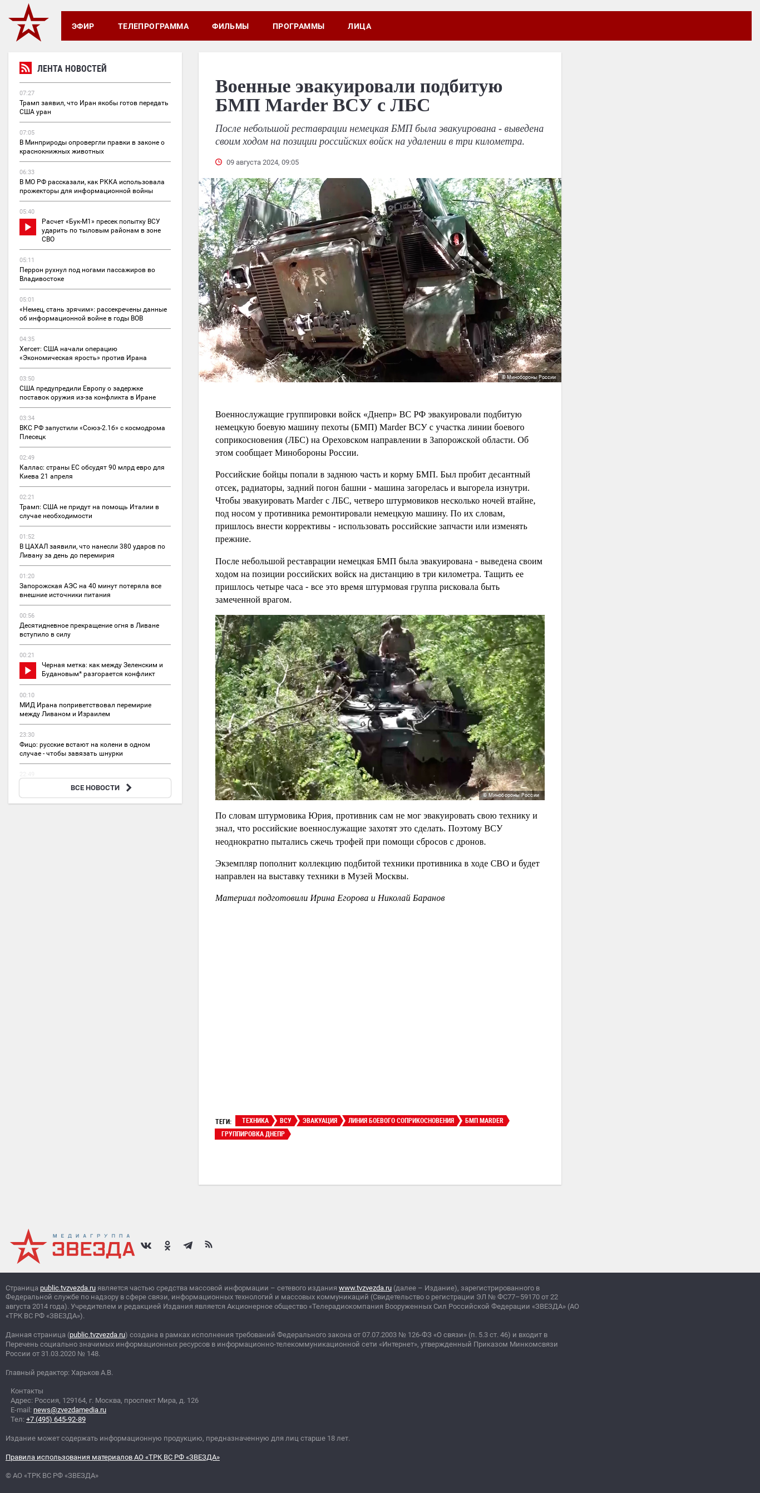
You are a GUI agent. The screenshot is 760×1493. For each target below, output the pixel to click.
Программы (299, 26)
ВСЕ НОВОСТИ (103, 788)
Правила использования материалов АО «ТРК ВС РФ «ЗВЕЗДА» (113, 1457)
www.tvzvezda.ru (365, 1288)
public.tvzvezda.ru (68, 1288)
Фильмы (230, 26)
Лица (359, 26)
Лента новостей (63, 70)
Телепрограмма (153, 26)
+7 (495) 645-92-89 (56, 1419)
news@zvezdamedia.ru (69, 1410)
